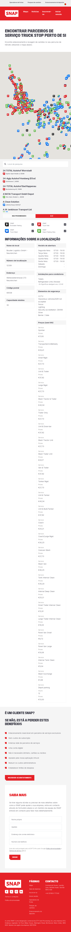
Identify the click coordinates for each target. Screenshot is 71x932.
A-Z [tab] (51, 216)
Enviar (15, 857)
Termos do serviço (15, 851)
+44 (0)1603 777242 (52, 893)
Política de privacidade (53, 848)
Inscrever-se (33, 892)
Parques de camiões (34, 2)
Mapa (31, 885)
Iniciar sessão (33, 896)
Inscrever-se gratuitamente (19, 778)
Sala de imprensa (34, 889)
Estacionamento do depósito (54, 2)
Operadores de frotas (16, 2)
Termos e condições (11, 897)
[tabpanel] (35, 186)
